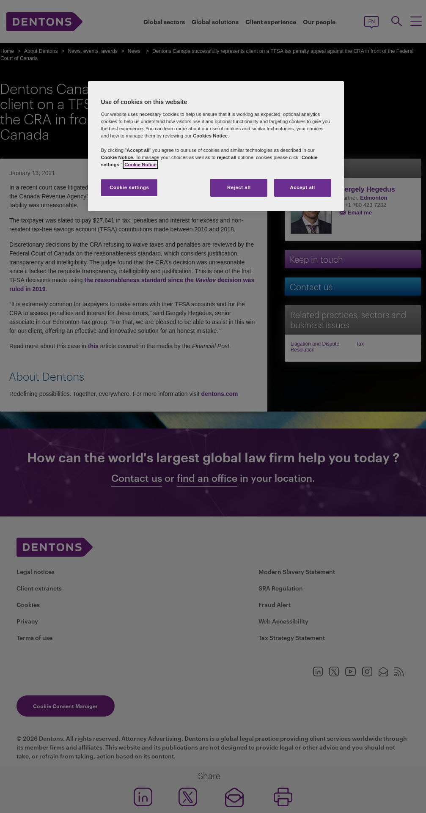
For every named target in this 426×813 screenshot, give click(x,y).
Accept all (302, 187)
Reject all (239, 187)
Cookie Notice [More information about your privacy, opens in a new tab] (140, 164)
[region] (216, 146)
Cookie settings (129, 187)
